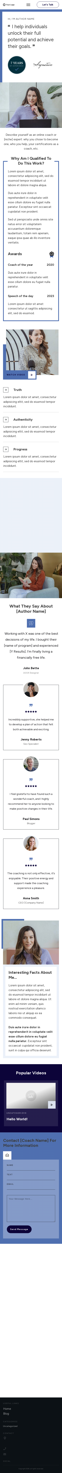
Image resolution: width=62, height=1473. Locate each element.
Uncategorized (17, 1107)
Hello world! (17, 1113)
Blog (6, 1413)
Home (7, 1408)
